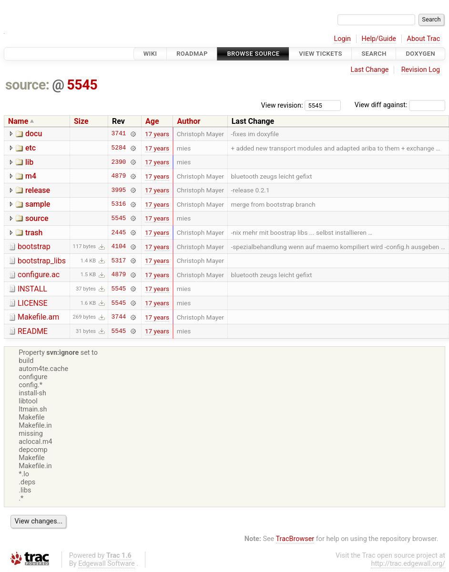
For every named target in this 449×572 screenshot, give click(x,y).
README (33, 331)
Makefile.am (38, 316)
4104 (119, 246)
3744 (119, 317)
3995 (119, 190)
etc (30, 147)
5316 (119, 204)
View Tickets (320, 53)
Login (342, 39)
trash (33, 232)
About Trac (423, 39)
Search (373, 53)
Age (152, 121)
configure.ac (39, 274)
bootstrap (34, 246)
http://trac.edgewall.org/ (408, 564)
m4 (30, 176)
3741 (119, 134)
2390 (119, 162)
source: (27, 85)
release (37, 190)
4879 (119, 176)
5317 (119, 260)
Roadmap (192, 53)
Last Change (369, 70)
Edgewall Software (106, 564)
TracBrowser (295, 539)
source (37, 218)
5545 (82, 85)
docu (33, 133)
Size (81, 121)
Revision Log (420, 70)
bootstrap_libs (42, 260)
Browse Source (253, 53)
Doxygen (420, 53)
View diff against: (400, 105)
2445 (119, 232)
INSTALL (32, 288)
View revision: (282, 105)
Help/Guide (379, 39)
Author (188, 121)
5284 (119, 148)
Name (18, 121)
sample (37, 204)
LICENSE (32, 303)
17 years (157, 134)
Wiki (150, 53)
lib (29, 162)
